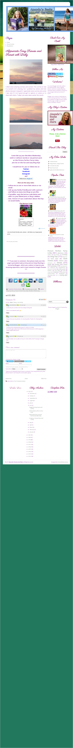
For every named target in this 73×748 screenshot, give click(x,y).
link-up (13, 292)
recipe (49, 272)
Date (11, 304)
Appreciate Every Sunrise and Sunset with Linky (35, 416)
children (61, 261)
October (32, 397)
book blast (54, 259)
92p (19, 326)
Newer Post (8, 380)
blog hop (8, 292)
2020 (29, 439)
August (31, 402)
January (32, 433)
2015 (29, 450)
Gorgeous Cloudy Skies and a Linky (36, 420)
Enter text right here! (26, 355)
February (32, 431)
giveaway (54, 266)
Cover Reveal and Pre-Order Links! (57, 235)
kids (55, 269)
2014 (29, 453)
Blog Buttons (10, 46)
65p (15, 317)
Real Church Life (54, 168)
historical (52, 267)
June (31, 406)
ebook (59, 262)
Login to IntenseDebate (9, 363)
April (31, 426)
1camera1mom (53, 161)
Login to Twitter (28, 363)
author (49, 254)
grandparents (64, 266)
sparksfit (12, 337)
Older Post (43, 380)
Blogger (57, 309)
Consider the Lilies (54, 165)
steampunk (61, 273)
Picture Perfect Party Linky (21, 292)
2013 (29, 455)
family (49, 264)
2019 (29, 441)
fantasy (57, 264)
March (31, 428)
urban (56, 275)
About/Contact (10, 44)
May (31, 424)
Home (8, 42)
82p (17, 306)
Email (20, 365)
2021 (29, 436)
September (32, 399)
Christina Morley (14, 326)
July (31, 404)
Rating (15, 304)
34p (15, 337)
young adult (63, 275)
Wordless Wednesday (34, 292)
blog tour (65, 256)
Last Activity (20, 304)
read (64, 270)
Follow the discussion (44, 301)
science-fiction (51, 273)
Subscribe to (14, 370)
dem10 (58, 307)
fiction (65, 264)
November (32, 395)
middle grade (62, 269)
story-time (50, 275)
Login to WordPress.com (19, 363)
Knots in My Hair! (62, 218)
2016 (29, 448)
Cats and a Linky (62, 179)
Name (7, 365)
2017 (29, 446)
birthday (64, 255)
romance (55, 272)
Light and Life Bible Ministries (57, 170)
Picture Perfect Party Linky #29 (57, 197)
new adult (57, 270)
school (63, 272)
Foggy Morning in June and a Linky (35, 409)
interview (50, 269)
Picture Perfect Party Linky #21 (57, 211)
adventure (60, 253)
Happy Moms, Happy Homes (57, 163)
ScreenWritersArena (63, 463)
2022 (29, 393)
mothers (50, 270)
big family (56, 254)
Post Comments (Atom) (19, 382)
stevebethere (13, 306)
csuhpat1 (12, 318)
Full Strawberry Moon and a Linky (36, 413)
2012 (29, 457)
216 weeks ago (22, 306)
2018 (29, 443)
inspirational (61, 267)
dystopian (50, 263)
